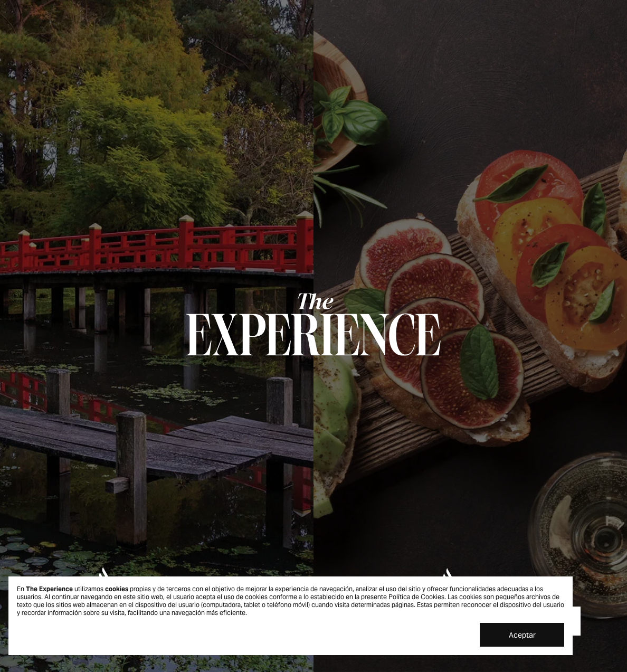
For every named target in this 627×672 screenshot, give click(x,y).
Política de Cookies (416, 597)
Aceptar (522, 635)
